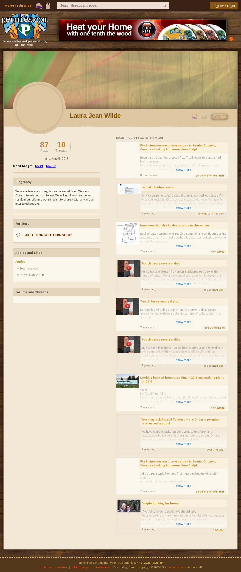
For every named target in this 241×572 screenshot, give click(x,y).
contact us (46, 567)
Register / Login (224, 6)
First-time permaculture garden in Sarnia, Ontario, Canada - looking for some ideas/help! (178, 147)
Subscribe (24, 5)
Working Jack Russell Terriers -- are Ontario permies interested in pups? (180, 421)
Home (9, 5)
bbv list (51, 166)
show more (183, 169)
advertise (61, 567)
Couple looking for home (160, 503)
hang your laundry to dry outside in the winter (174, 225)
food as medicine (213, 289)
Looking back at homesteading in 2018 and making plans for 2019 (182, 379)
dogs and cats (215, 449)
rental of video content (159, 187)
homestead (217, 251)
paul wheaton (175, 567)
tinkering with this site (210, 213)
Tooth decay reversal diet (160, 263)
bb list (39, 166)
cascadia (218, 529)
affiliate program (82, 567)
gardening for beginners (210, 175)
